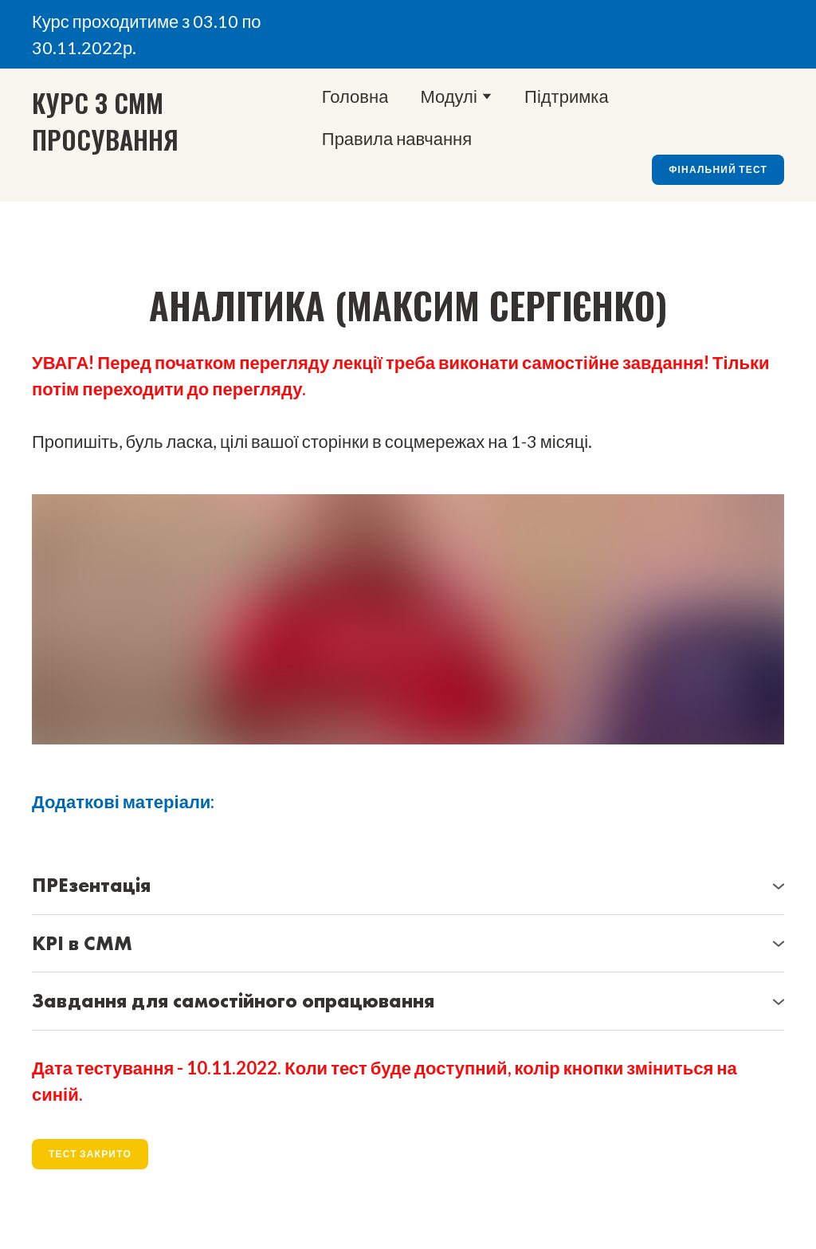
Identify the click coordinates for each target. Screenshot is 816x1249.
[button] (718, 170)
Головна (355, 96)
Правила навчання (397, 138)
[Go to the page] (123, 121)
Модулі (448, 96)
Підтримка (566, 96)
